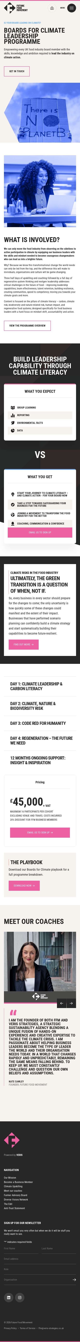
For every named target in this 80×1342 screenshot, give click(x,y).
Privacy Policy (10, 1328)
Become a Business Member (18, 1182)
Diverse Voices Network (16, 1199)
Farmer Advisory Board (15, 1195)
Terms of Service (27, 1328)
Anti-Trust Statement (14, 1208)
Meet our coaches (13, 1190)
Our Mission (10, 1177)
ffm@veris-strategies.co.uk (51, 1328)
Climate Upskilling (13, 1186)
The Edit (8, 1204)
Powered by (13, 1155)
